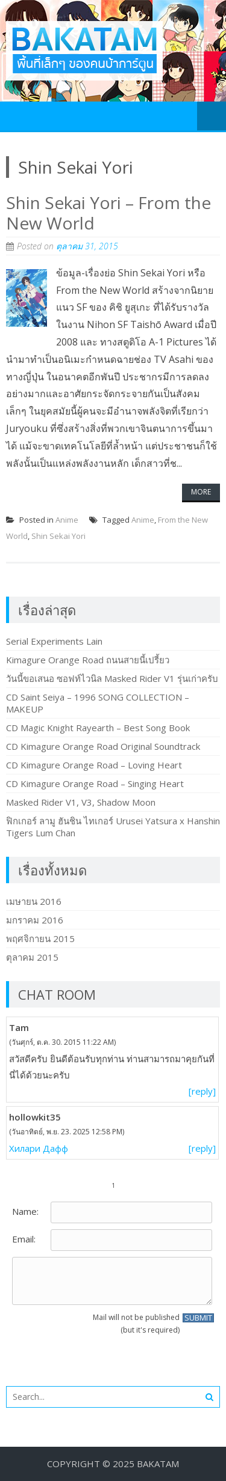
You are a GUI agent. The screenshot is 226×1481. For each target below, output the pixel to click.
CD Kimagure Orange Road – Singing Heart (95, 783)
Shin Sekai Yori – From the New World (108, 212)
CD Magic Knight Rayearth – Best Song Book (98, 728)
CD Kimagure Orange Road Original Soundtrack (103, 746)
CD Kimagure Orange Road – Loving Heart (94, 765)
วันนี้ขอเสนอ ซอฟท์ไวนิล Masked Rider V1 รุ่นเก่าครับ (112, 678)
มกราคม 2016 (34, 920)
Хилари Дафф (38, 1148)
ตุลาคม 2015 (32, 957)
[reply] (202, 1091)
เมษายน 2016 (33, 901)
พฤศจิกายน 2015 (40, 938)
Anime (66, 519)
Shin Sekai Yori (58, 536)
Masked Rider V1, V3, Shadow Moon (80, 802)
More (201, 492)
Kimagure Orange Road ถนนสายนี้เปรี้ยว (87, 660)
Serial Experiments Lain (54, 641)
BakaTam (158, 1464)
